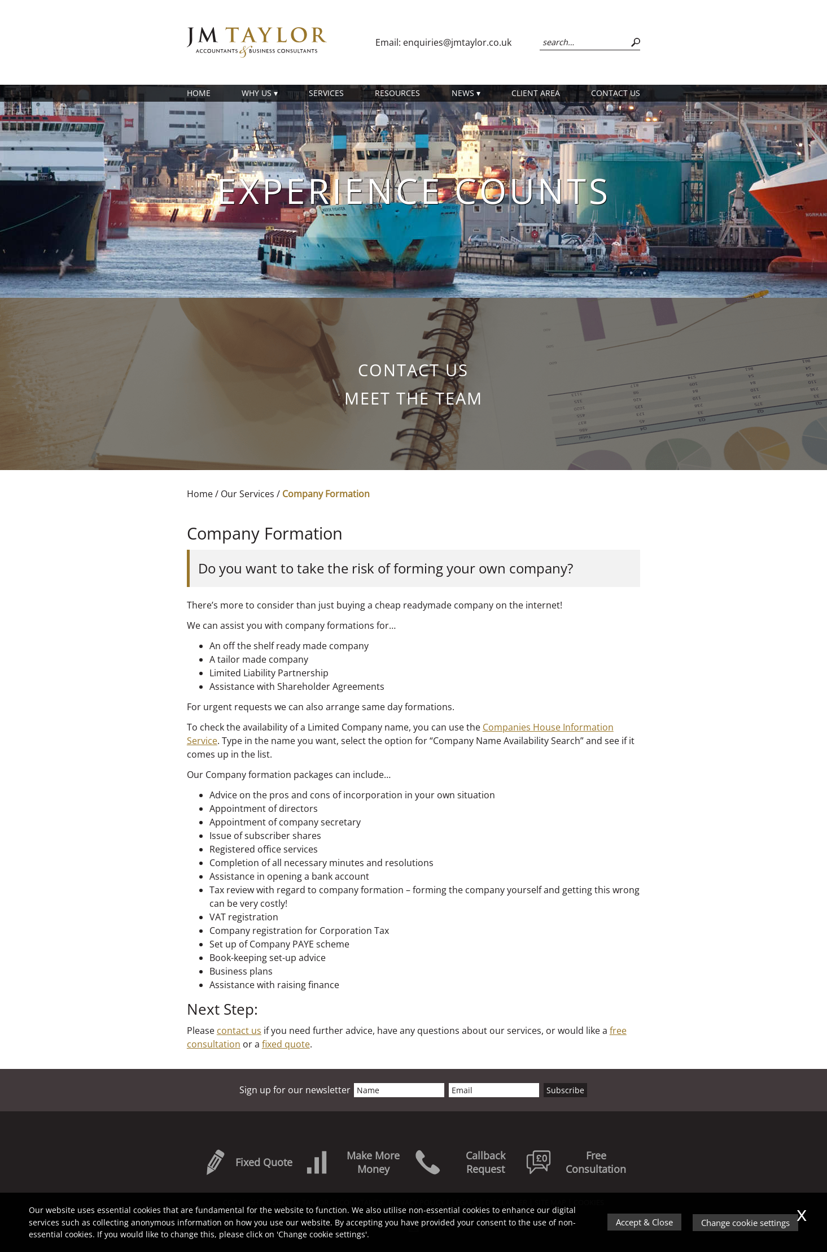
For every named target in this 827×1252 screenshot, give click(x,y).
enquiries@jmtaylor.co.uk (457, 42)
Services (326, 93)
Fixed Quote (247, 1162)
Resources (397, 93)
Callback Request (459, 1162)
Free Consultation (576, 1162)
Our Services (247, 494)
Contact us (615, 93)
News (463, 93)
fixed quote (286, 1044)
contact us (239, 1030)
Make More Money (352, 1162)
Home (199, 93)
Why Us (257, 93)
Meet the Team (413, 398)
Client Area (535, 93)
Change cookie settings (745, 1222)
